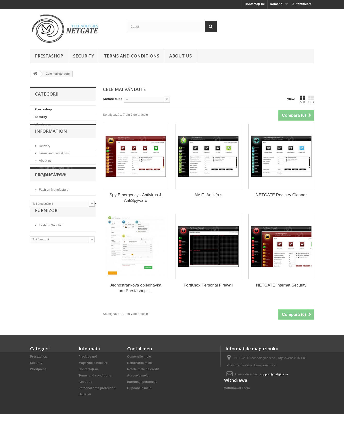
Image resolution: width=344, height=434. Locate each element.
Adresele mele (138, 375)
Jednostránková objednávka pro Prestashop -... (135, 288)
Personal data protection (55, 178)
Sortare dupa (112, 99)
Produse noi (88, 356)
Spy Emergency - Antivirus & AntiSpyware (135, 198)
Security (83, 56)
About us (180, 56)
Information (51, 143)
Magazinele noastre (52, 185)
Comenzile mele (139, 356)
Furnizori (47, 248)
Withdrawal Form (237, 403)
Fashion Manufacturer (54, 216)
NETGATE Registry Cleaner (281, 195)
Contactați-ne (255, 4)
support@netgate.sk (274, 374)
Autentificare (301, 4)
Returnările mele (139, 363)
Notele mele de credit (143, 369)
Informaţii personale (142, 382)
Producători (51, 203)
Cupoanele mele (139, 388)
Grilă (302, 99)
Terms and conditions (131, 56)
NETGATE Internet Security (281, 285)
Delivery (44, 156)
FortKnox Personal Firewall (208, 285)
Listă (311, 99)
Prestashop (49, 56)
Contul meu (139, 349)
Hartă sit (85, 394)
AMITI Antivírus (208, 195)
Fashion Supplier (50, 261)
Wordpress (43, 124)
